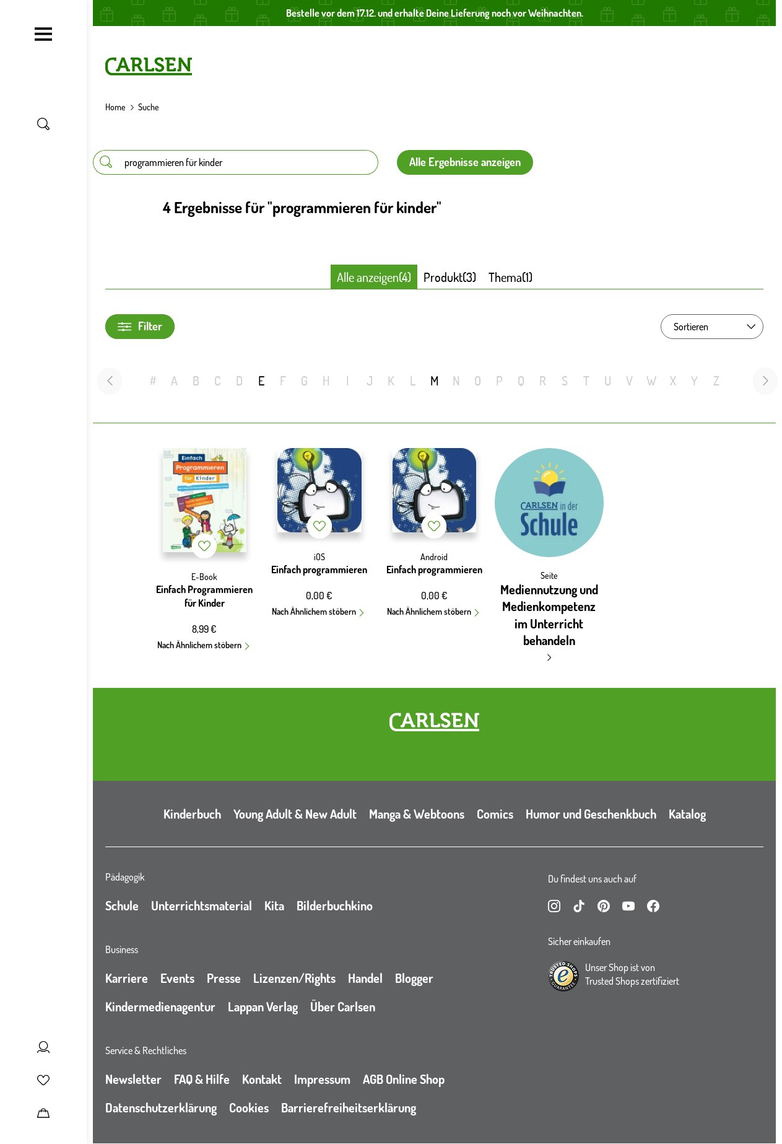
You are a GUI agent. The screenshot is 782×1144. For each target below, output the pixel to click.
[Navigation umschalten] (43, 34)
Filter (140, 326)
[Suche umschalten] (43, 124)
